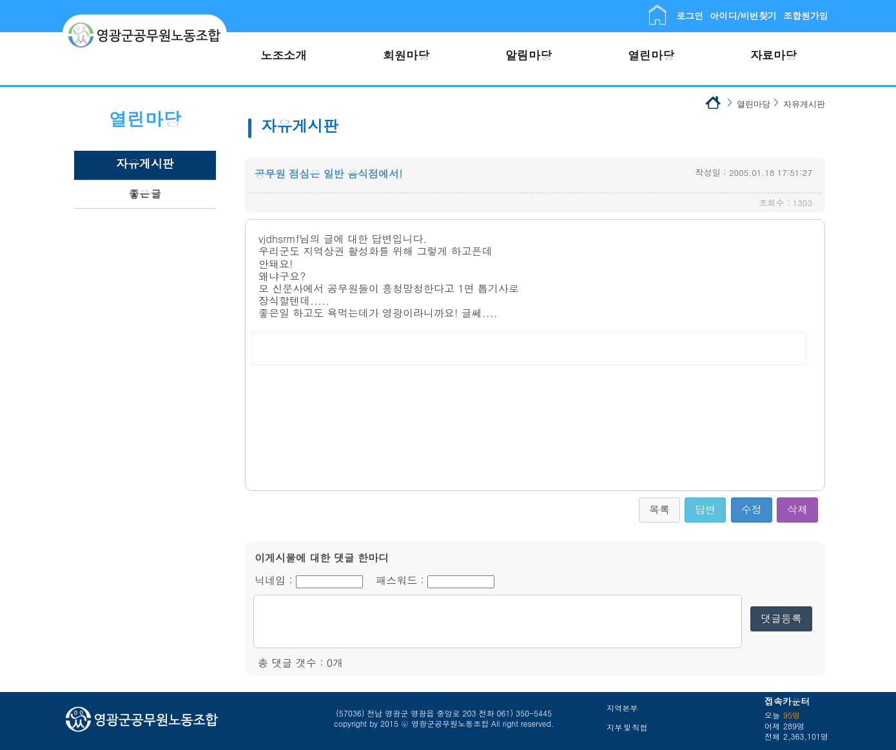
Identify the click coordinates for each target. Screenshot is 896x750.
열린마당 (651, 55)
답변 (705, 509)
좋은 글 (145, 193)
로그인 (689, 15)
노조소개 (283, 55)
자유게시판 (145, 163)
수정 (751, 509)
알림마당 (528, 55)
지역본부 (622, 707)
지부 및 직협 (627, 727)
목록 (659, 509)
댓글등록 (781, 618)
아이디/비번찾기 (743, 15)
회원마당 (406, 55)
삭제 (797, 509)
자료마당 (773, 55)
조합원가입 (805, 15)
